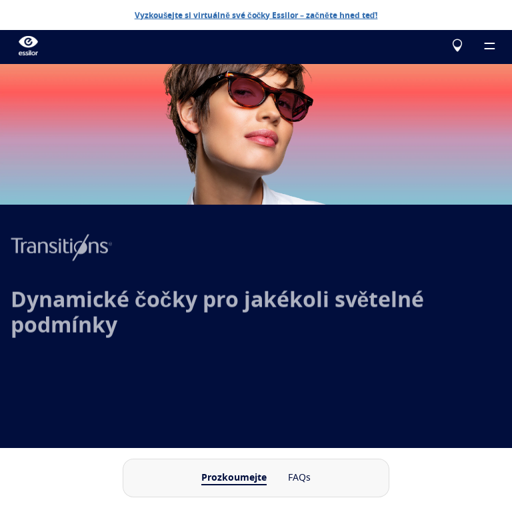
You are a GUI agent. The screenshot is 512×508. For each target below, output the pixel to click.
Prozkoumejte (234, 478)
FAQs (299, 478)
